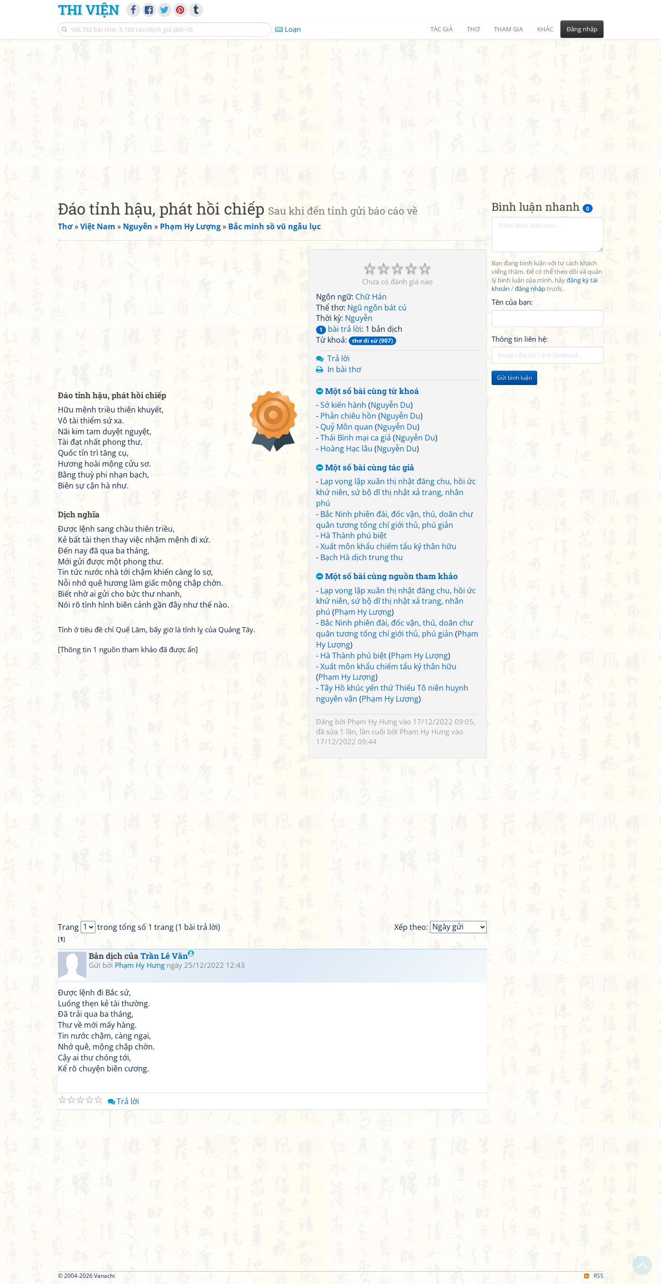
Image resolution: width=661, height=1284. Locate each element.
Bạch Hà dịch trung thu (361, 557)
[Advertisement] (331, 111)
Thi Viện (88, 9)
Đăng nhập (582, 29)
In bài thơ (344, 369)
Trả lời (338, 358)
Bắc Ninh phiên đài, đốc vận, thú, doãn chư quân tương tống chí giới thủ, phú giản (394, 519)
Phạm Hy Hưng (372, 721)
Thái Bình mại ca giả (355, 437)
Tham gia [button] (508, 29)
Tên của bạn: (512, 302)
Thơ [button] (473, 29)
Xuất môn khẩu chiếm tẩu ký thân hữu (388, 546)
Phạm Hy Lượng (363, 612)
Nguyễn (358, 318)
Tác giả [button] (441, 29)
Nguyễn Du (390, 405)
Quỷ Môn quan (346, 427)
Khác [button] (545, 29)
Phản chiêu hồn (348, 416)
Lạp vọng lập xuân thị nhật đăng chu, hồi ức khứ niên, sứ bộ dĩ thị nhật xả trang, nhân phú (396, 492)
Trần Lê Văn (167, 955)
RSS (594, 1276)
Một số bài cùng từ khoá (367, 391)
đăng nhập (530, 289)
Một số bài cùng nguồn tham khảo (387, 576)
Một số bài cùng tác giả (365, 467)
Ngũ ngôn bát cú (377, 307)
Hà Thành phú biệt (353, 535)
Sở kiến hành (343, 405)
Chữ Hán (371, 296)
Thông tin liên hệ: (520, 339)
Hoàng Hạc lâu (346, 448)
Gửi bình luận (514, 378)
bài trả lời (339, 329)
